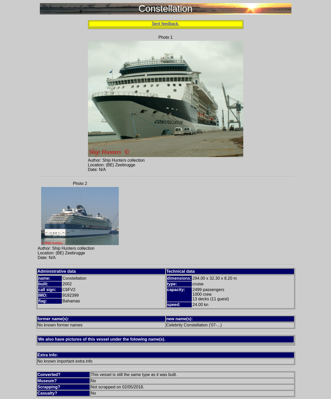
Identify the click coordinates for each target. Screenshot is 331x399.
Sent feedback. (165, 23)
